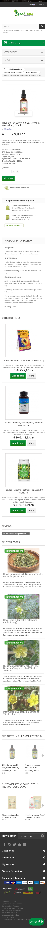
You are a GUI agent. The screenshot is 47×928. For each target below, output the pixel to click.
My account (8, 864)
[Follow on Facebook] (4, 844)
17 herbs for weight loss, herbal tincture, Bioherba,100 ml (10, 768)
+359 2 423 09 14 (23, 220)
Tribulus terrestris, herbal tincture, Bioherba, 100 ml (32, 768)
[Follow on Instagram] (9, 844)
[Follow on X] (14, 844)
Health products (14, 551)
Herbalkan (8, 129)
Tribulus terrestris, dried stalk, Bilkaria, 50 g (23, 360)
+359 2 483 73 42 (23, 210)
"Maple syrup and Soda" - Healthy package (35, 816)
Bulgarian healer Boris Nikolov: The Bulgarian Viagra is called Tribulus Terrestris (21, 668)
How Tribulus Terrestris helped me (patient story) (20, 621)
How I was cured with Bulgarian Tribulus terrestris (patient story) (23, 575)
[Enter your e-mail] (31, 836)
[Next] (42, 755)
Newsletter (9, 835)
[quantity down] (17, 171)
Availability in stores (14, 225)
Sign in (41, 4)
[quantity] (7, 171)
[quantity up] (13, 171)
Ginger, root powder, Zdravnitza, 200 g (10, 816)
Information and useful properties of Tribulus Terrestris (21, 713)
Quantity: (5, 168)
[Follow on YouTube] (19, 844)
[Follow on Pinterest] (24, 844)
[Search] (42, 26)
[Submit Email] (42, 836)
